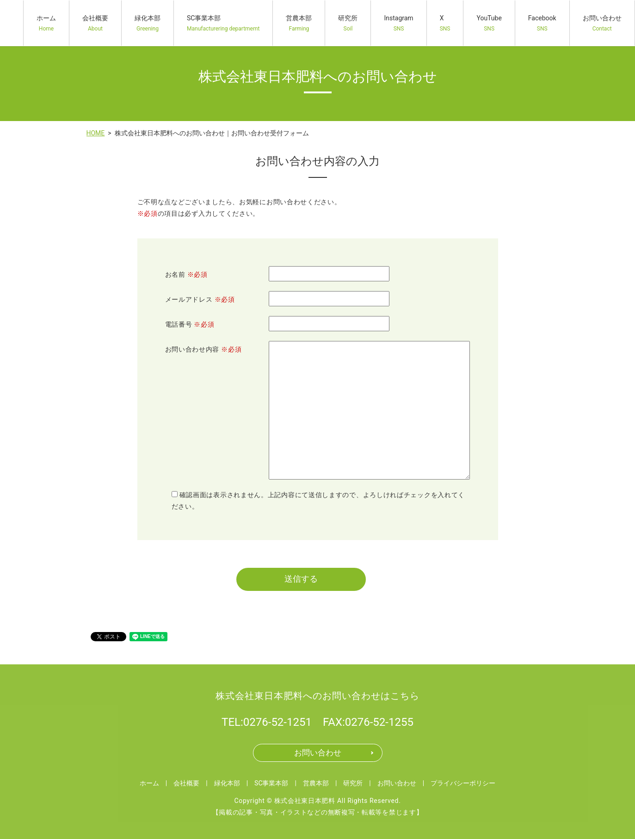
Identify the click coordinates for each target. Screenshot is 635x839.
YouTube (488, 23)
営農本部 (299, 23)
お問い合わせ (602, 23)
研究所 (348, 23)
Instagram (398, 23)
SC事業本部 (223, 23)
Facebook (542, 23)
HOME (95, 133)
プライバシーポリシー (463, 784)
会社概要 (95, 23)
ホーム (46, 23)
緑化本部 (147, 23)
